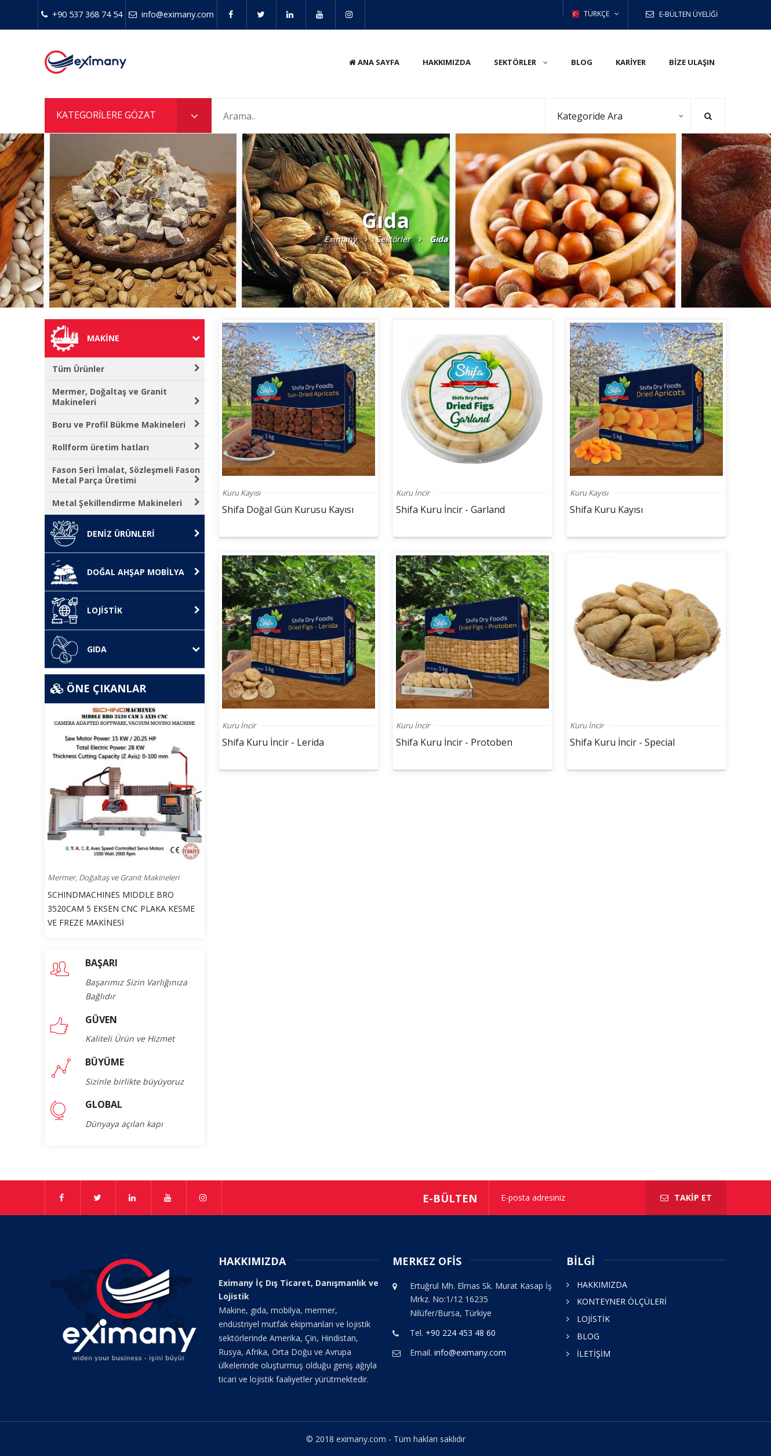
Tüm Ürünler (126, 368)
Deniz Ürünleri (143, 533)
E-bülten (450, 1198)
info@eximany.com (470, 1352)
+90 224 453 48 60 (460, 1332)
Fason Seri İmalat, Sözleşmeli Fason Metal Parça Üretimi (126, 475)
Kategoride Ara (590, 116)
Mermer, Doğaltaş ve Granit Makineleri (126, 396)
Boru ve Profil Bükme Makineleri (126, 424)
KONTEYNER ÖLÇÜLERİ (616, 1301)
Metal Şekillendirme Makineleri (126, 502)
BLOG (582, 1336)
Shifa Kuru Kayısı (606, 509)
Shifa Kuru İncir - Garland (450, 509)
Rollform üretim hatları (126, 447)
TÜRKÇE (595, 14)
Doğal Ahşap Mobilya (143, 571)
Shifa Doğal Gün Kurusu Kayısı (288, 509)
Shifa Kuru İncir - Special (622, 742)
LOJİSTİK (588, 1318)
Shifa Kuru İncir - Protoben (454, 742)
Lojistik (143, 610)
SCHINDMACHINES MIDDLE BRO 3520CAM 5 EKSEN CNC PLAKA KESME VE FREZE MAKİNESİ (121, 908)
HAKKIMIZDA (596, 1284)
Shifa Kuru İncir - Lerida (273, 742)
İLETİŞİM (588, 1353)
